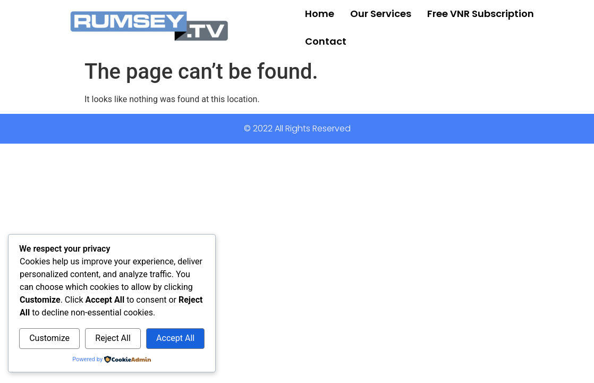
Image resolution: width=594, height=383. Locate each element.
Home (319, 13)
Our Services (380, 13)
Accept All (175, 338)
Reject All (112, 338)
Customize (49, 338)
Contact (325, 41)
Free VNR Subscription (480, 13)
